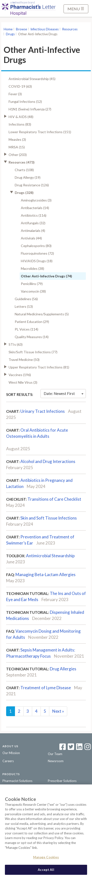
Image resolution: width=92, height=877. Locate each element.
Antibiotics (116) (33, 215)
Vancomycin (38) (33, 291)
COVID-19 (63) (20, 86)
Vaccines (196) (20, 375)
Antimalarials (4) (33, 230)
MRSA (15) (17, 147)
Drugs (10, 34)
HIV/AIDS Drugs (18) (37, 261)
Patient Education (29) (32, 322)
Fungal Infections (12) (25, 101)
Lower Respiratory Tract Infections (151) (40, 132)
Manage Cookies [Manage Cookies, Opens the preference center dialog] (46, 859)
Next (58, 711)
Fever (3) (15, 94)
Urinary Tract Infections (42, 411)
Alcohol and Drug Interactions (47, 461)
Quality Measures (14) (32, 337)
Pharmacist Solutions (17, 781)
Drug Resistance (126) (32, 185)
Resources (70, 29)
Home (8, 29)
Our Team (55, 754)
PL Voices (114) (26, 329)
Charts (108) (24, 170)
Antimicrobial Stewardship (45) (32, 79)
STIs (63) (16, 344)
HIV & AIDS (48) (21, 117)
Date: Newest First (63, 393)
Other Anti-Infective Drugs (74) (46, 276)
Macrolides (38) (32, 268)
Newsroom (56, 761)
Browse (21, 29)
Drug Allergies (63, 668)
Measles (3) (17, 139)
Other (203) (18, 155)
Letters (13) (24, 306)
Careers (8, 761)
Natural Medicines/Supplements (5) (42, 314)
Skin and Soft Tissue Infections (48, 518)
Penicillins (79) (32, 284)
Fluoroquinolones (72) (37, 253)
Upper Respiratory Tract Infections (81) (39, 367)
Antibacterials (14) (35, 208)
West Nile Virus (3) (23, 382)
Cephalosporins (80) (36, 246)
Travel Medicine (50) (24, 359)
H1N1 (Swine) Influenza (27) (30, 109)
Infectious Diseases (44, 29)
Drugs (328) (24, 192)
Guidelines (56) (26, 299)
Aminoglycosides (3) (36, 200)
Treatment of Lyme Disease (45, 687)
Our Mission (11, 753)
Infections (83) (20, 124)
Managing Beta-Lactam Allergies (45, 574)
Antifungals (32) (33, 223)
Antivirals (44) (31, 238)
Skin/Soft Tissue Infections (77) (33, 352)
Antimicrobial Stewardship (50, 555)
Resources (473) (22, 162)
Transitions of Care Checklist (54, 499)
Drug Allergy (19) (27, 177)
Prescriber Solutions (62, 781)
